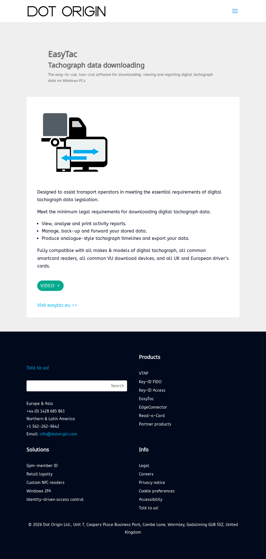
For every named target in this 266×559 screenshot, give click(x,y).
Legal (144, 466)
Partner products (155, 424)
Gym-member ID (42, 466)
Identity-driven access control (55, 500)
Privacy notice (152, 483)
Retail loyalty (39, 474)
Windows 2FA (38, 491)
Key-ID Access (152, 391)
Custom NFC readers (45, 483)
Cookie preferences (157, 491)
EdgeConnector (153, 407)
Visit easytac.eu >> (57, 305)
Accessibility (150, 500)
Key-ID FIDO (150, 382)
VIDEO (47, 285)
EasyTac (146, 399)
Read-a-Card (152, 416)
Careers (146, 474)
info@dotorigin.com (58, 434)
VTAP (143, 374)
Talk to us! (37, 368)
